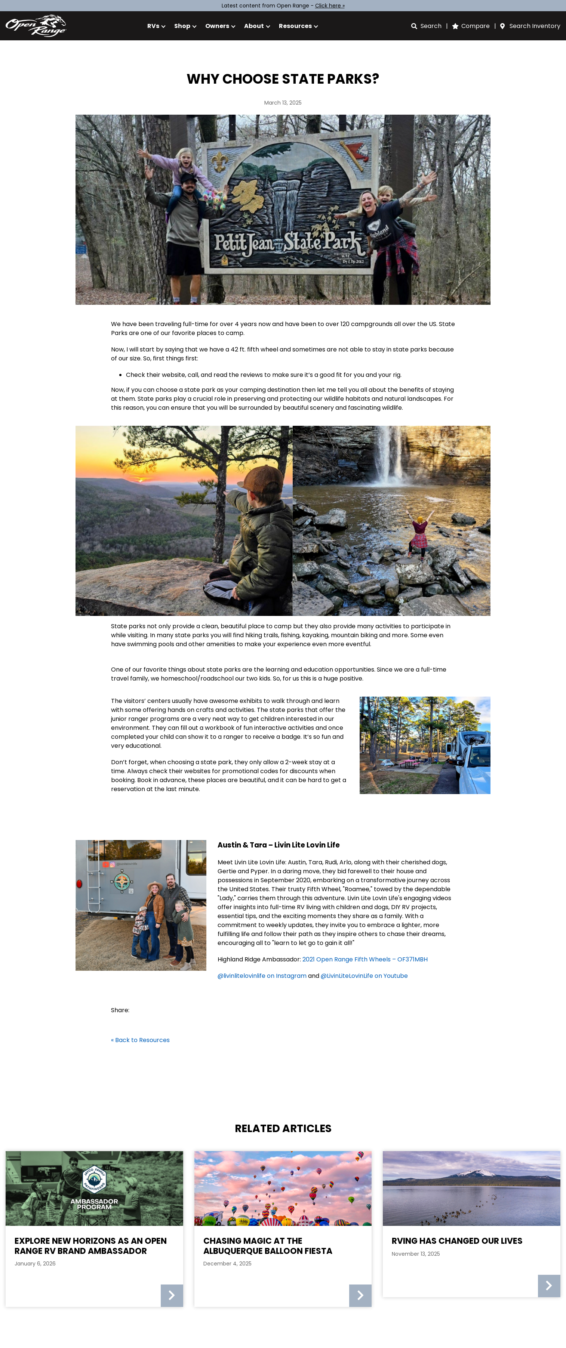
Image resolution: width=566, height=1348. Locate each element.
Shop (182, 26)
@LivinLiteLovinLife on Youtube (364, 976)
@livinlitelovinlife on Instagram (263, 976)
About (254, 26)
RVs (153, 26)
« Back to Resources (140, 1040)
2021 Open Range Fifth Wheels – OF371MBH (365, 959)
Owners (217, 26)
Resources (295, 26)
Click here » (330, 5)
